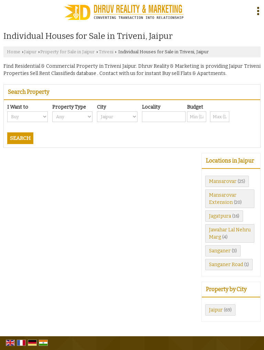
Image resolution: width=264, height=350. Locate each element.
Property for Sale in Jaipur (67, 51)
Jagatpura (220, 216)
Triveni (106, 51)
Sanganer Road (226, 264)
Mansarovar (222, 181)
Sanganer (220, 251)
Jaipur (30, 51)
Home (13, 51)
